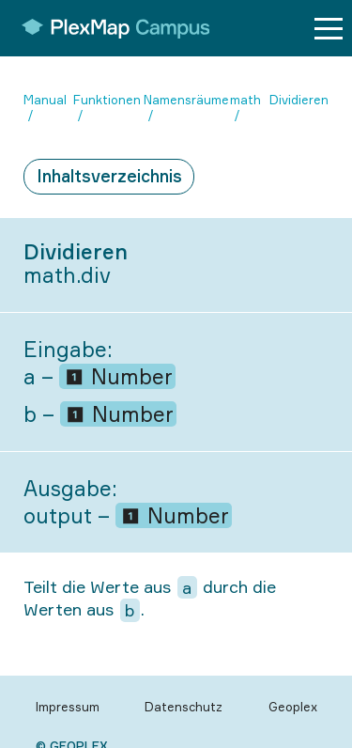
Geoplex (292, 706)
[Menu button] (328, 29)
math (245, 99)
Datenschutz (183, 706)
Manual (45, 99)
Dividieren (299, 99)
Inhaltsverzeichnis (109, 175)
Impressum (67, 706)
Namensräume (186, 99)
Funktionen (107, 99)
